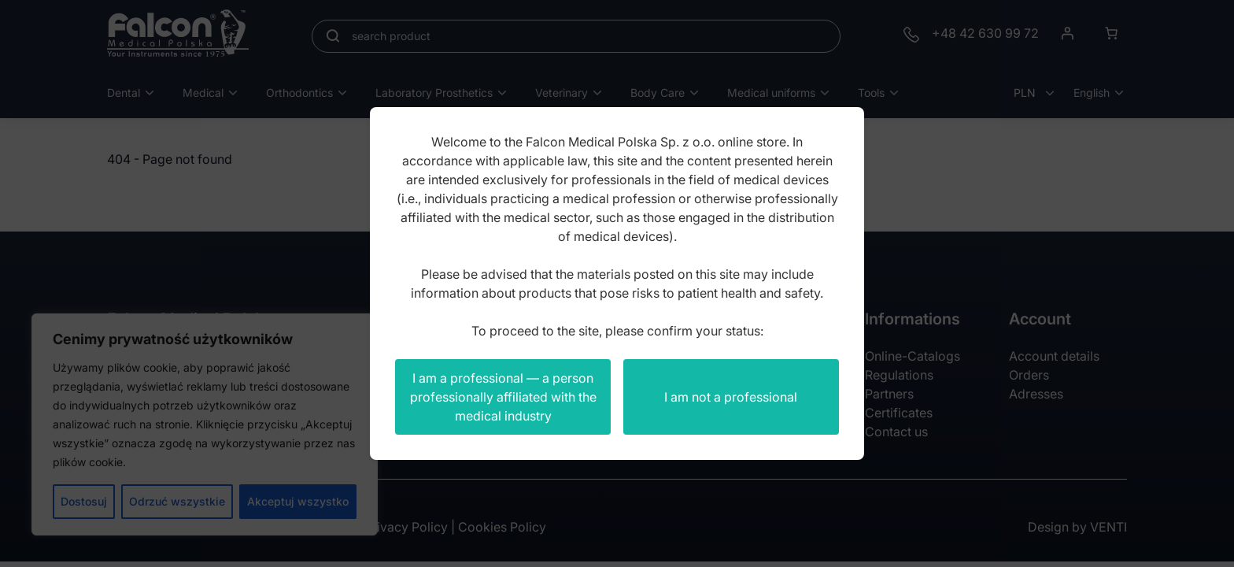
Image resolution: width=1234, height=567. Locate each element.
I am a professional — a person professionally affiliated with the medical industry (503, 397)
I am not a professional (730, 397)
